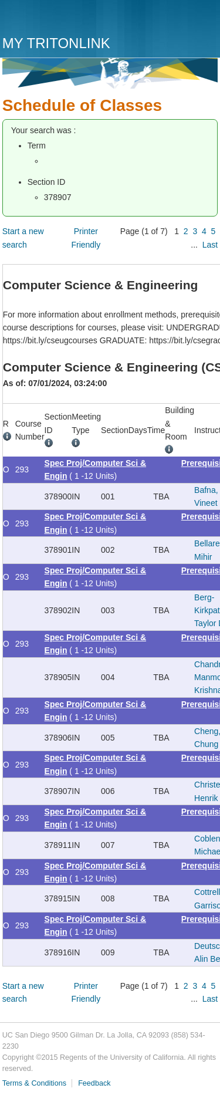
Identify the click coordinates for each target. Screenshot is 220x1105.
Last (210, 244)
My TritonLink (56, 43)
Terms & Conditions (34, 1083)
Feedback (94, 1083)
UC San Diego (69, 19)
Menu (206, 21)
